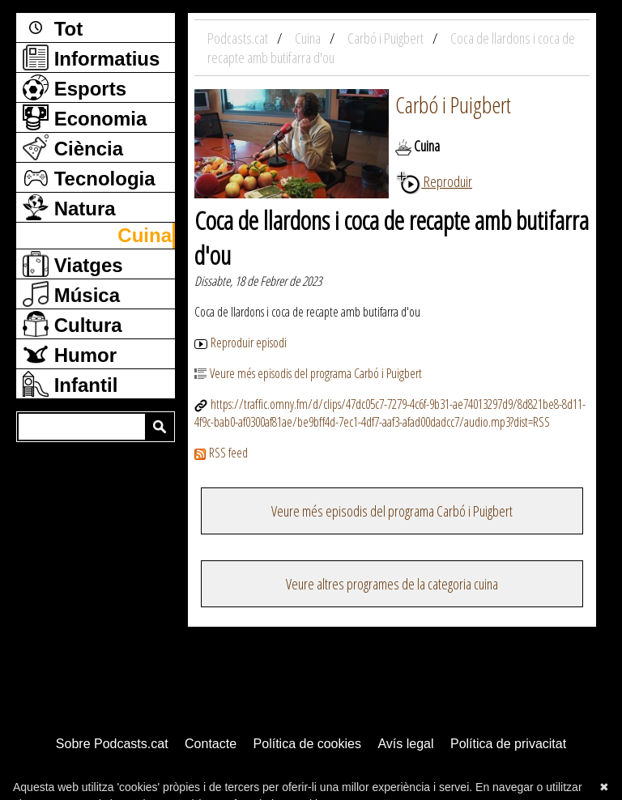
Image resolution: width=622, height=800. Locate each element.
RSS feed (221, 453)
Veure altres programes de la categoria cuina (392, 584)
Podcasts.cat (239, 38)
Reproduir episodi (240, 342)
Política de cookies (307, 744)
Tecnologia (89, 177)
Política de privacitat (508, 744)
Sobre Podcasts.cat (112, 744)
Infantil (70, 384)
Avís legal (405, 744)
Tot (53, 27)
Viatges (73, 264)
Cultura (72, 324)
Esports (74, 87)
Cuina (144, 235)
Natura (69, 207)
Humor (70, 354)
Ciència (73, 147)
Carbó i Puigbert (453, 104)
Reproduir (433, 181)
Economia (85, 117)
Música (71, 294)
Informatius (91, 57)
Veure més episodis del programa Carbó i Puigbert (308, 373)
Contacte (210, 744)
